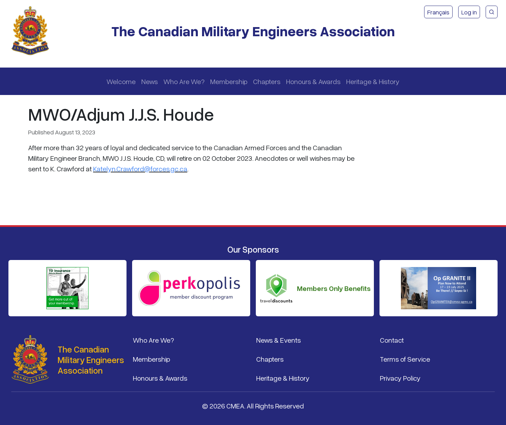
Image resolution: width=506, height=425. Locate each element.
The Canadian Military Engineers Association (253, 30)
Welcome (121, 81)
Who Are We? (184, 81)
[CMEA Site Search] (492, 12)
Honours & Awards (313, 81)
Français (438, 12)
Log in (469, 12)
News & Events (278, 340)
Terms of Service (405, 359)
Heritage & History (373, 81)
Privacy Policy (400, 378)
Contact (392, 340)
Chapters (266, 81)
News (149, 81)
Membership (228, 81)
